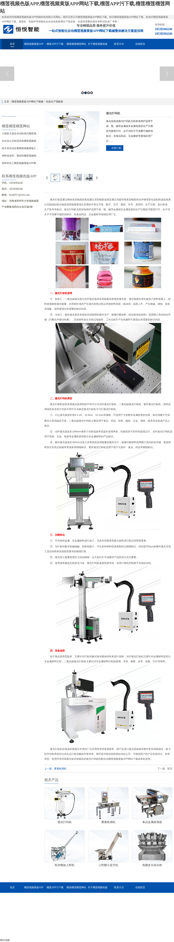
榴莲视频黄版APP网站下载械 (33, 46)
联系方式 (119, 44)
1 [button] (82, 92)
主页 (6, 101)
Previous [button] (7, 73)
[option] (87, 73)
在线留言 (140, 44)
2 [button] (85, 92)
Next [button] (167, 73)
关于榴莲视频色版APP (97, 46)
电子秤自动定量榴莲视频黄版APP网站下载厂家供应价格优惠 (35, 148)
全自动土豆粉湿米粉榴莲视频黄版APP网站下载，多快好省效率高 (37, 141)
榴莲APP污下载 (55, 44)
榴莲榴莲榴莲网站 (76, 44)
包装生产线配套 (54, 101)
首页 (12, 44)
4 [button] (91, 92)
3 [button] (88, 92)
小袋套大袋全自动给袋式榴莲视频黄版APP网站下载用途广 (33, 133)
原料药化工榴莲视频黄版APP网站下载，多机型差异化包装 (33, 163)
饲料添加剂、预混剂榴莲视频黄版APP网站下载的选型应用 (33, 155)
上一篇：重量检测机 (55, 768)
